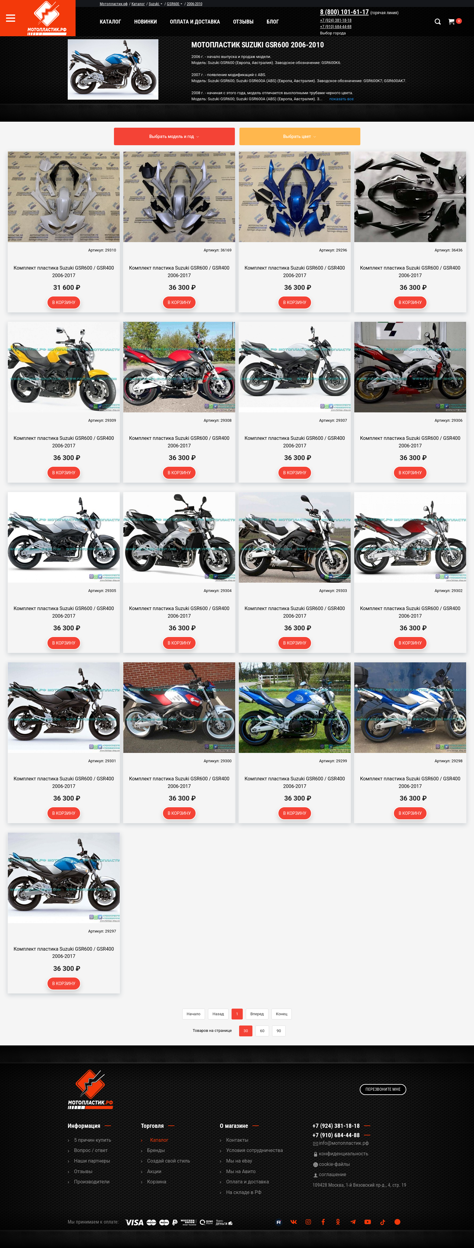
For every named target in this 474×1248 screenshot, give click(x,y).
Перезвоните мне (383, 1089)
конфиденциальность (343, 1154)
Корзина (156, 1182)
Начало (193, 1014)
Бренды (156, 1150)
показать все (342, 99)
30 (246, 1031)
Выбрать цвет (297, 136)
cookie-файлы (334, 1164)
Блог (277, 21)
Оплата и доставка (199, 21)
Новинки (150, 21)
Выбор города (335, 33)
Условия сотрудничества (254, 1150)
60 (262, 1031)
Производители (92, 1182)
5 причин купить (92, 1140)
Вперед (257, 1014)
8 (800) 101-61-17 (346, 12)
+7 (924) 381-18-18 (338, 20)
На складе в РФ (243, 1192)
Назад (218, 1014)
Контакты (237, 1140)
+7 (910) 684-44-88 (338, 26)
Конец (281, 1014)
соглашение (332, 1174)
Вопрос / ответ (91, 1150)
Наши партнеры (92, 1161)
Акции (154, 1171)
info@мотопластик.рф (344, 1143)
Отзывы (248, 21)
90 (279, 1031)
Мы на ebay (239, 1161)
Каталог (115, 21)
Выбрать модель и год (171, 136)
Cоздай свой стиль (168, 1161)
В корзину (64, 302)
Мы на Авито (241, 1171)
